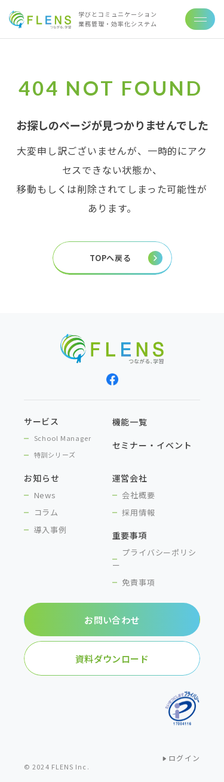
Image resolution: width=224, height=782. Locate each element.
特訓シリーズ (55, 454)
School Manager (62, 438)
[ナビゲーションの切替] (200, 19)
